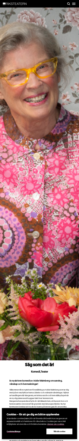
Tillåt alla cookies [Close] (59, 431)
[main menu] (73, 3)
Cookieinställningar (13, 431)
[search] (68, 3)
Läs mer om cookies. (55, 424)
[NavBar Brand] (15, 4)
